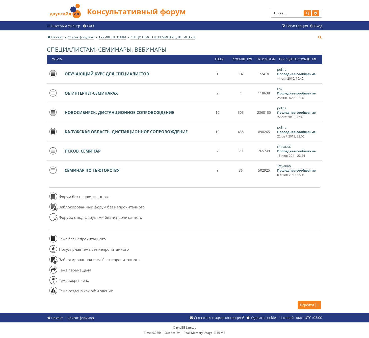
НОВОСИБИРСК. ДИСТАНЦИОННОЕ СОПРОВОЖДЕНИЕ (119, 112)
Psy (279, 89)
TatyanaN (284, 166)
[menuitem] (88, 26)
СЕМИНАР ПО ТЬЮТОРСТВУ (92, 170)
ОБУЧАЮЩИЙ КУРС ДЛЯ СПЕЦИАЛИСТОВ (107, 74)
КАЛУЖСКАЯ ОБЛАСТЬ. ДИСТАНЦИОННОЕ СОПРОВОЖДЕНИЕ (126, 132)
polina (281, 69)
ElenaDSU (284, 146)
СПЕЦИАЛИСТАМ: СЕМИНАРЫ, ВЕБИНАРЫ (106, 49)
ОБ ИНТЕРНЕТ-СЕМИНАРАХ (91, 93)
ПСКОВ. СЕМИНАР (83, 151)
